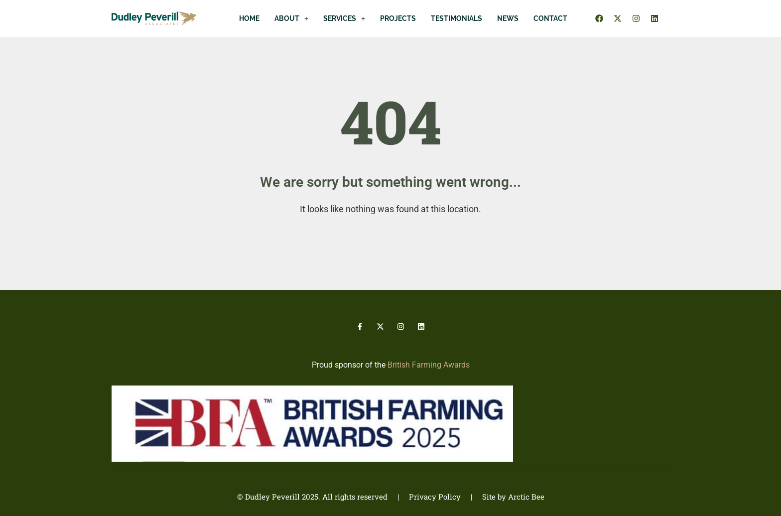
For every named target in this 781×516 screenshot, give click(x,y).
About (291, 18)
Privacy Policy (435, 497)
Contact (550, 18)
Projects (398, 18)
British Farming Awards (429, 365)
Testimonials (456, 18)
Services (344, 18)
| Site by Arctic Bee (502, 497)
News (508, 18)
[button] (291, 18)
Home (249, 18)
